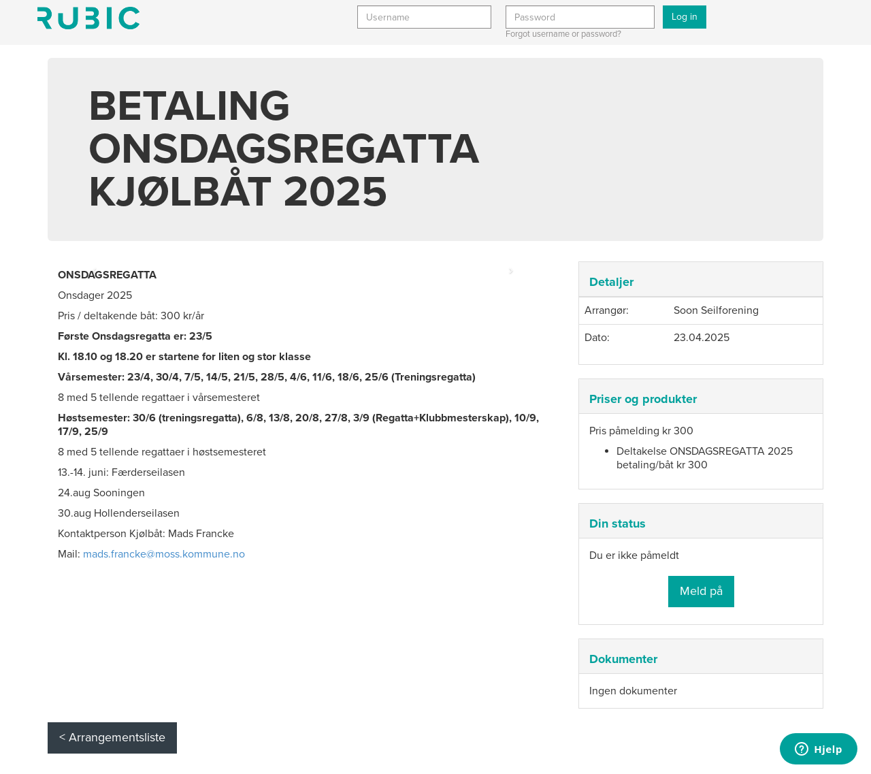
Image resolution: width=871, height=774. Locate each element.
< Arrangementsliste (112, 737)
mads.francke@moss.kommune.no (164, 554)
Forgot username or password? (563, 34)
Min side (88, 18)
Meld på (701, 590)
